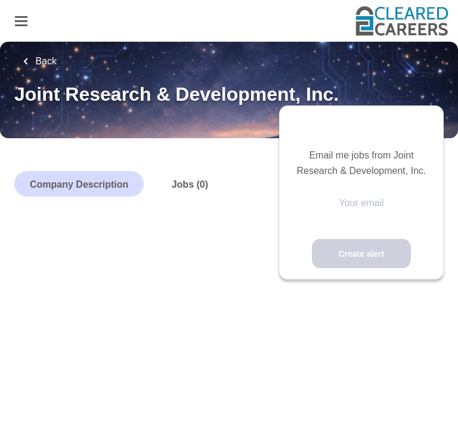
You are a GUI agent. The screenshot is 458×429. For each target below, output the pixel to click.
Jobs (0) (190, 184)
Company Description (79, 184)
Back (45, 61)
